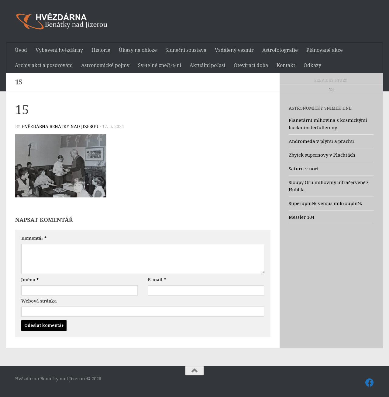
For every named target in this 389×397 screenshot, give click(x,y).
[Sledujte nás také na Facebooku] (369, 382)
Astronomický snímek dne (320, 108)
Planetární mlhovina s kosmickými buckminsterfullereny (328, 124)
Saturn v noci (303, 169)
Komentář (33, 238)
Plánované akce (324, 50)
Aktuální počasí (207, 65)
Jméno (30, 279)
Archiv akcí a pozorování (44, 65)
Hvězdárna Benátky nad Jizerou (60, 126)
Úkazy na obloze (138, 50)
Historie (100, 50)
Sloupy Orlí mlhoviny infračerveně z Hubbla (329, 186)
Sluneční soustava (185, 50)
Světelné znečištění (159, 65)
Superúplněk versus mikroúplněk (325, 203)
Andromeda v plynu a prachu (321, 141)
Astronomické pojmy (105, 65)
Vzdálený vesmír (234, 50)
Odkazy (312, 65)
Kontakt (286, 65)
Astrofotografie (280, 50)
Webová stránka (39, 301)
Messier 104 (301, 217)
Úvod (21, 50)
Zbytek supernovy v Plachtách (322, 155)
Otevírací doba (251, 65)
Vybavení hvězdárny (59, 50)
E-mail (157, 279)
